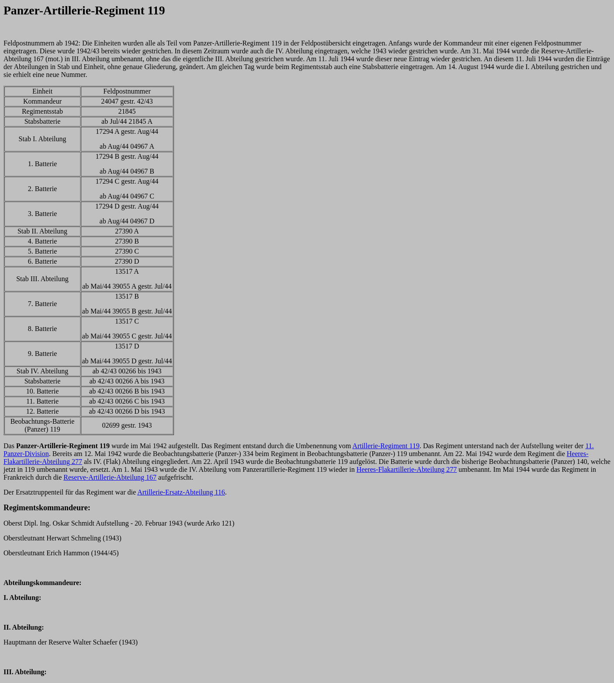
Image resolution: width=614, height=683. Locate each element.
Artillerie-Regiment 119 (386, 446)
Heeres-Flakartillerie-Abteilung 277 (407, 469)
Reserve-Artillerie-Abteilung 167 (109, 477)
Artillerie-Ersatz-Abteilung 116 (181, 492)
